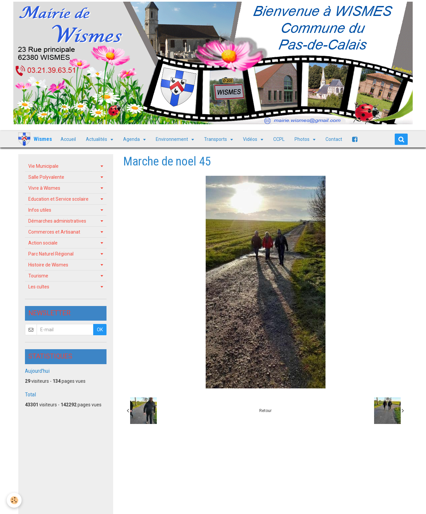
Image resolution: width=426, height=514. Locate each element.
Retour (265, 410)
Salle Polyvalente (46, 177)
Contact (333, 139)
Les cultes (38, 286)
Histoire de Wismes (48, 264)
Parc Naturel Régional (51, 254)
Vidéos (250, 139)
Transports (216, 139)
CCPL (279, 139)
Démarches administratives (57, 221)
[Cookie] (14, 500)
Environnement (172, 139)
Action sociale (43, 243)
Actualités (97, 139)
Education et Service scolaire (58, 199)
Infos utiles (39, 210)
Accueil (68, 139)
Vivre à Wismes (44, 188)
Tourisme (38, 275)
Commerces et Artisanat (54, 232)
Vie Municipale (43, 166)
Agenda (132, 139)
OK (100, 329)
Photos (303, 139)
